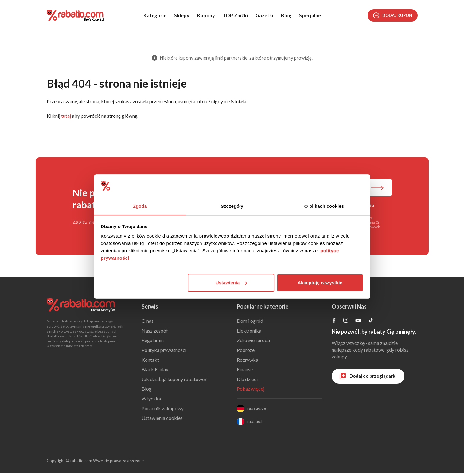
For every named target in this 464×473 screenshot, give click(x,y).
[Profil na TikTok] (370, 321)
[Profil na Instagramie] (345, 320)
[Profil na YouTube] (358, 321)
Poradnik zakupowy (163, 408)
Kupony (206, 15)
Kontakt (150, 360)
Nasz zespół (155, 330)
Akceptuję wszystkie (320, 282)
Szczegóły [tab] (232, 206)
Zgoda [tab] (140, 206)
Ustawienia (231, 282)
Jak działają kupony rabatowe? (174, 379)
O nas (148, 321)
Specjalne (310, 15)
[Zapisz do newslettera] (377, 188)
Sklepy (181, 15)
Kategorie (154, 15)
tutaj (66, 116)
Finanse (245, 369)
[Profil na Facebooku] (334, 320)
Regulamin (153, 340)
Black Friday (155, 369)
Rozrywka (247, 360)
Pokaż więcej (250, 389)
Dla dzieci (247, 379)
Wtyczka (151, 398)
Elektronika (249, 330)
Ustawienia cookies (162, 418)
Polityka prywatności (164, 350)
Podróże (246, 350)
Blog (286, 15)
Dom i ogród (250, 321)
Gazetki (264, 15)
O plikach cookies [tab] (324, 206)
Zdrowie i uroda (253, 340)
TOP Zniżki (235, 15)
